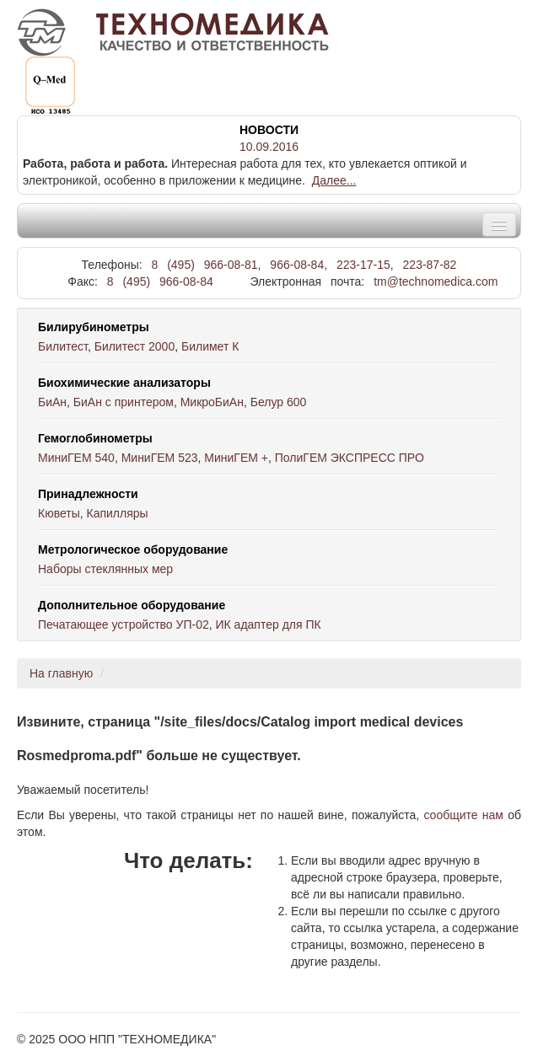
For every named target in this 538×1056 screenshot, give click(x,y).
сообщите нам (463, 815)
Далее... (334, 180)
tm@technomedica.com (436, 281)
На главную (61, 673)
